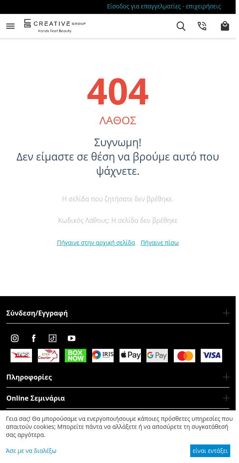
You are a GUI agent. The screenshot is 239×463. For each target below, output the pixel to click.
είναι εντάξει (210, 451)
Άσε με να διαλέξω (31, 451)
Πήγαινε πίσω (159, 242)
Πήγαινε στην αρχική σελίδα (96, 242)
